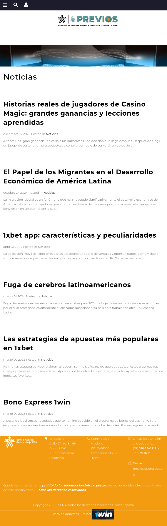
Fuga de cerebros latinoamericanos (67, 285)
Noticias (52, 134)
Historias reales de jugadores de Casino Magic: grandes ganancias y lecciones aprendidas (74, 113)
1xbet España (124, 505)
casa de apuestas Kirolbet (72, 514)
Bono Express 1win (36, 402)
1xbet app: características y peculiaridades (79, 235)
